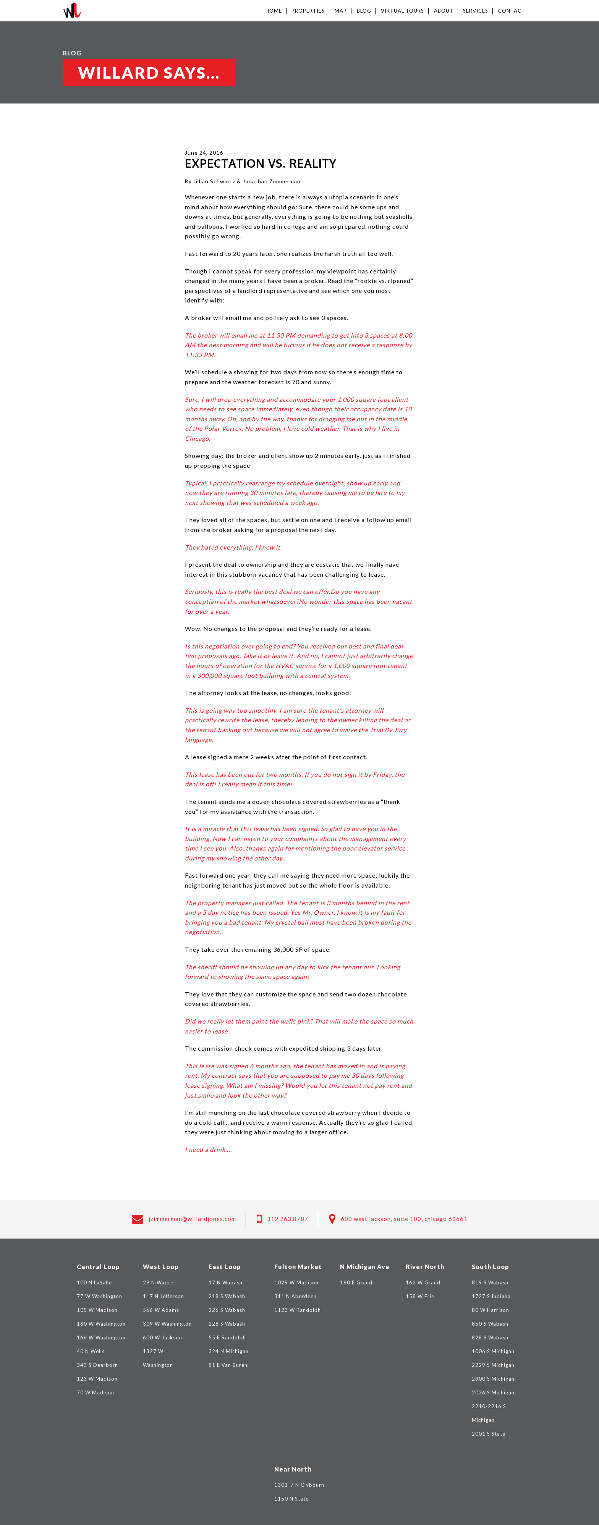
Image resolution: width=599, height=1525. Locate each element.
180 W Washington (101, 1324)
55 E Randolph (227, 1337)
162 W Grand (423, 1282)
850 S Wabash (490, 1324)
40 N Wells (91, 1351)
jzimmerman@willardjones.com (192, 1218)
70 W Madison (95, 1392)
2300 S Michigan (493, 1379)
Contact (511, 11)
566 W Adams (161, 1310)
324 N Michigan (229, 1351)
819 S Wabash (490, 1282)
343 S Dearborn (97, 1365)
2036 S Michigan (493, 1392)
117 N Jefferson (163, 1296)
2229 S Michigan (493, 1365)
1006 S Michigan (493, 1351)
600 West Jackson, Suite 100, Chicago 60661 (404, 1218)
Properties (308, 11)
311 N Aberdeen (295, 1296)
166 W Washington (101, 1337)
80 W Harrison (490, 1310)
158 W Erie (420, 1296)
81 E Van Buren (228, 1365)
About (443, 11)
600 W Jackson (162, 1337)
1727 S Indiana (491, 1296)
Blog (364, 11)
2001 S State (488, 1434)
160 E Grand (356, 1282)
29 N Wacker (159, 1282)
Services (475, 11)
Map (341, 11)
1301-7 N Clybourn (299, 1485)
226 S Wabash (227, 1310)
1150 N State (291, 1499)
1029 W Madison (296, 1282)
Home (274, 11)
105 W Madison (97, 1310)
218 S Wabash (227, 1296)
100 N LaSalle (94, 1282)
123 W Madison (97, 1379)
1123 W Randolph (297, 1310)
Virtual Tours (402, 11)
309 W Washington (167, 1324)
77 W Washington (99, 1296)
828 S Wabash (490, 1337)
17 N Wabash (226, 1282)
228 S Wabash (227, 1324)
